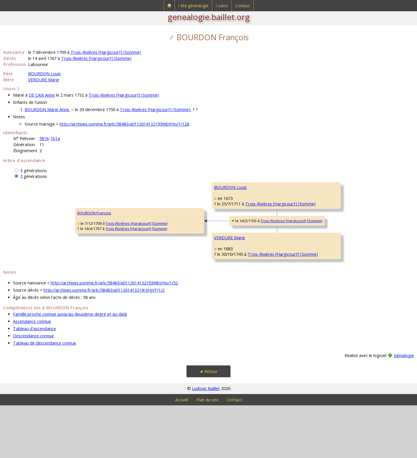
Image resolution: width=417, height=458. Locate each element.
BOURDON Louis (44, 73)
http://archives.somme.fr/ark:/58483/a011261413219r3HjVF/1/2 (103, 342)
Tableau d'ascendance (34, 381)
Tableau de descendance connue (44, 395)
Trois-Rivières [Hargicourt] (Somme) (106, 52)
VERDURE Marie (43, 79)
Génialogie (404, 408)
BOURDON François (24, 239)
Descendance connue (33, 388)
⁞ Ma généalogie (193, 5)
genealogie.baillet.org (209, 16)
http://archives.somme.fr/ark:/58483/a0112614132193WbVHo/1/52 (114, 335)
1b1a (55, 138)
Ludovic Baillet (206, 441)
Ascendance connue (32, 374)
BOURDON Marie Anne (47, 109)
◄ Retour (208, 424)
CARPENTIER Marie (299, 222)
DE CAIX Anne (42, 95)
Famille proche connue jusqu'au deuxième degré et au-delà (70, 366)
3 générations (33, 170)
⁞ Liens (222, 5)
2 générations (33, 176)
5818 (44, 138)
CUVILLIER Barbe (297, 291)
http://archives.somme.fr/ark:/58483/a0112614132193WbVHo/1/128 (124, 124)
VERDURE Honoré (298, 256)
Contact (242, 5)
